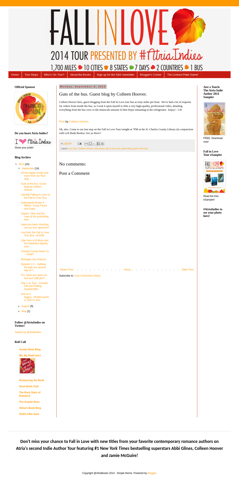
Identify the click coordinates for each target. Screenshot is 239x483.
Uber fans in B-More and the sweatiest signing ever (34, 243)
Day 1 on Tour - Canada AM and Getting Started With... (34, 286)
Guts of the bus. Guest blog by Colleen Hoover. (33, 186)
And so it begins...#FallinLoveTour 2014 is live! (35, 297)
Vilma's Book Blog (30, 408)
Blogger (152, 473)
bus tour (73, 148)
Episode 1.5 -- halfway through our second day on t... (33, 267)
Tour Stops (31, 74)
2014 (22, 164)
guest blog (126, 148)
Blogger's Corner (150, 74)
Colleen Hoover (78, 121)
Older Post (188, 269)
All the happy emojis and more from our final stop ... (34, 175)
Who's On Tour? (54, 74)
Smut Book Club (29, 386)
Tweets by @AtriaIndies (28, 332)
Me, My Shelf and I (30, 355)
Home (15, 74)
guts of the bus (140, 148)
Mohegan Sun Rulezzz (33, 259)
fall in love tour (113, 148)
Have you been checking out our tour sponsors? (35, 226)
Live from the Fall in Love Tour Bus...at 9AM (35, 234)
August (26, 306)
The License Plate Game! (182, 74)
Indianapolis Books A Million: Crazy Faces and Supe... (34, 205)
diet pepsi (99, 148)
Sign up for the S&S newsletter (115, 74)
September (28, 168)
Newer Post (66, 269)
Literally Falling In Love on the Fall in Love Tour (35, 196)
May (24, 311)
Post (62, 121)
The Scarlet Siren (29, 401)
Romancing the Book (31, 380)
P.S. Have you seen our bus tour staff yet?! (34, 277)
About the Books (80, 74)
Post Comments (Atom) (87, 275)
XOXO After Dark (29, 414)
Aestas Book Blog (30, 349)
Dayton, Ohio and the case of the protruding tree (34, 216)
